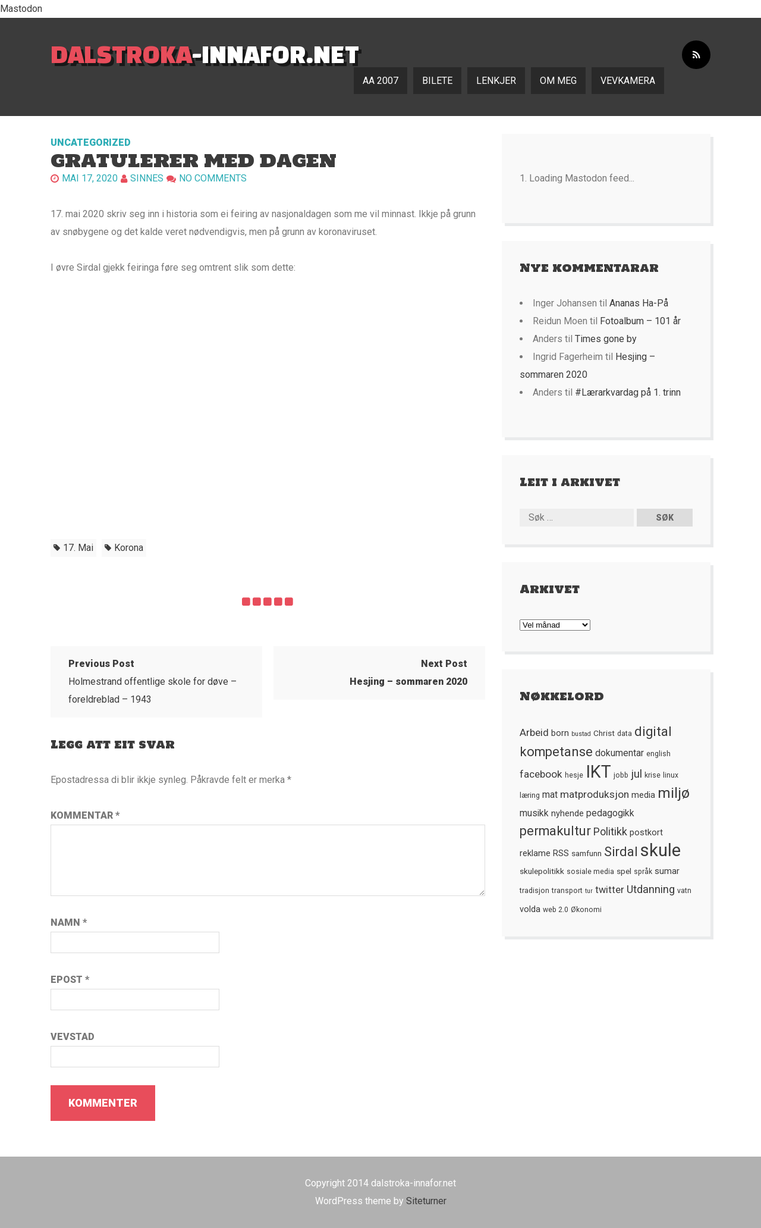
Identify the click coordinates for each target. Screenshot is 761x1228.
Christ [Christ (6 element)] (604, 733)
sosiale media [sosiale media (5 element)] (590, 871)
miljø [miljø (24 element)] (674, 792)
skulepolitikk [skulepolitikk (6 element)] (542, 871)
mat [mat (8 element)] (550, 795)
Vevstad (73, 1036)
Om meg (558, 80)
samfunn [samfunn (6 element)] (586, 853)
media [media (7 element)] (643, 795)
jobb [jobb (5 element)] (621, 775)
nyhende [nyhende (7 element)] (567, 813)
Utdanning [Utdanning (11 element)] (651, 889)
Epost (70, 979)
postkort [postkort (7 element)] (646, 832)
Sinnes (146, 178)
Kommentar (85, 815)
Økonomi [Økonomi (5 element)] (586, 910)
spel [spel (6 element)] (624, 871)
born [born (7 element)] (560, 733)
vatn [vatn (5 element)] (684, 890)
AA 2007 (380, 80)
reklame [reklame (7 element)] (535, 853)
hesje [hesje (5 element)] (574, 775)
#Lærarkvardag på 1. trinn (628, 392)
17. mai (78, 547)
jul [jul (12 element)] (636, 774)
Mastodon (21, 8)
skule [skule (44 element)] (660, 850)
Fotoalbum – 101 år (640, 321)
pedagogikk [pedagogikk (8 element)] (610, 813)
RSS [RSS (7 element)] (561, 853)
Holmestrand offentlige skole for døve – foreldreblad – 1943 (152, 681)
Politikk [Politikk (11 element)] (610, 831)
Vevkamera (627, 80)
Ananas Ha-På (638, 303)
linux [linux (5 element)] (670, 775)
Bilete (437, 80)
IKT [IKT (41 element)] (598, 772)
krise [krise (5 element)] (652, 775)
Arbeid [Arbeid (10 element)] (534, 732)
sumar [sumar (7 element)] (667, 871)
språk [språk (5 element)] (643, 871)
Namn (69, 922)
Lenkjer (496, 80)
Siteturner (426, 1201)
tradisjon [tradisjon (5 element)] (534, 890)
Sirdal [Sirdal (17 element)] (621, 851)
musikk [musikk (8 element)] (534, 813)
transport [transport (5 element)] (567, 890)
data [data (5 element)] (624, 733)
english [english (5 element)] (658, 754)
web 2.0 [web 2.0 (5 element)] (555, 910)
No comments (213, 178)
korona (128, 547)
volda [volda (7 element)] (530, 909)
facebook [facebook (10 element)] (541, 774)
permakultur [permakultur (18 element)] (555, 830)
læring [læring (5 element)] (530, 795)
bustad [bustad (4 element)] (581, 734)
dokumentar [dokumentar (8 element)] (619, 753)
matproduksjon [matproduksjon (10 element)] (594, 794)
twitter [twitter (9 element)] (609, 889)
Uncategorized (91, 142)
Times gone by (606, 338)
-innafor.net (205, 53)
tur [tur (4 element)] (589, 891)
